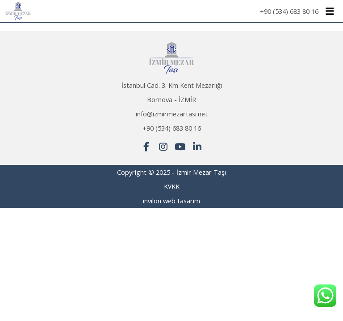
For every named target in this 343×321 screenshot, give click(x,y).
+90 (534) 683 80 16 (289, 11)
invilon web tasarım (171, 200)
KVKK (172, 186)
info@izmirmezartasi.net (172, 113)
